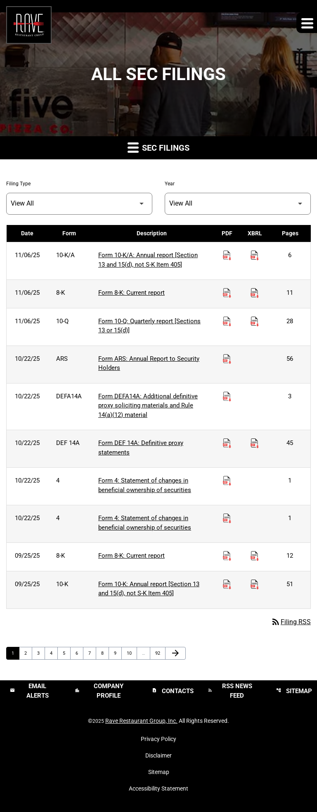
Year (170, 184)
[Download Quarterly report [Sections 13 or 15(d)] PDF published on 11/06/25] (227, 322)
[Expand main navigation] (306, 22)
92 (160, 653)
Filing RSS (291, 622)
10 (131, 653)
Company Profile (99, 690)
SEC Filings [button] (158, 147)
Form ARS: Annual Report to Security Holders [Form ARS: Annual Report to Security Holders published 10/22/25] (148, 363)
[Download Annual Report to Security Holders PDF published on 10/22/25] (227, 359)
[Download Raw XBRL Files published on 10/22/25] (255, 443)
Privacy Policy (158, 739)
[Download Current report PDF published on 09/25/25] (227, 556)
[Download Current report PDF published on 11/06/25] (227, 293)
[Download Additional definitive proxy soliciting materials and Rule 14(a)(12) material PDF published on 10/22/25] (227, 397)
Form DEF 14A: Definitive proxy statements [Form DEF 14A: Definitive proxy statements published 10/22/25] (140, 447)
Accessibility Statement (158, 788)
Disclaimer (158, 755)
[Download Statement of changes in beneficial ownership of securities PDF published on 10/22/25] (227, 481)
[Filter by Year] (238, 204)
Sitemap (158, 772)
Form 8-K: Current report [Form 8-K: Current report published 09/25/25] (131, 555)
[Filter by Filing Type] (79, 204)
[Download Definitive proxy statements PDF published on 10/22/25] (227, 443)
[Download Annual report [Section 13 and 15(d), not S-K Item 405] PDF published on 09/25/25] (227, 584)
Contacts (173, 691)
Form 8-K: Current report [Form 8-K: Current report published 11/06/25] (131, 292)
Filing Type (18, 184)
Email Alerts (29, 690)
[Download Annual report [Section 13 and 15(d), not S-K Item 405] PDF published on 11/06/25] (227, 255)
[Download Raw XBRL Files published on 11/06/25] (255, 255)
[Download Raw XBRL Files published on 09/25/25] (255, 556)
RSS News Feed (230, 690)
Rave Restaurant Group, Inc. (141, 720)
